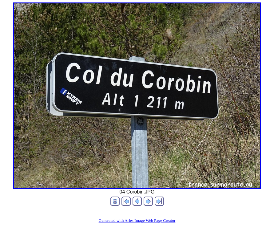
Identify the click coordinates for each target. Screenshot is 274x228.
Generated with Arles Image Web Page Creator (137, 220)
